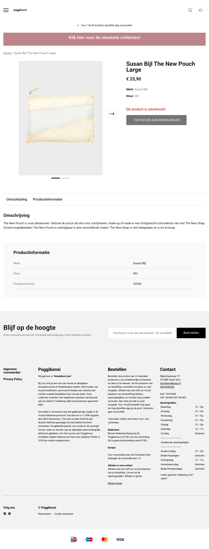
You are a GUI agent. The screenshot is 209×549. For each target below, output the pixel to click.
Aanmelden (191, 332)
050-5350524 (167, 386)
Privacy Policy (12, 379)
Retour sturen (115, 483)
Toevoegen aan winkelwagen (156, 120)
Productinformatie (47, 199)
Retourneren (44, 513)
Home (7, 53)
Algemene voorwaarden (12, 371)
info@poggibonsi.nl (170, 383)
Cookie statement (64, 513)
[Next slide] (112, 113)
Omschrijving (16, 199)
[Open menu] (6, 10)
